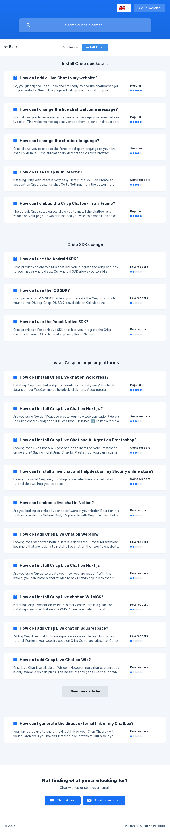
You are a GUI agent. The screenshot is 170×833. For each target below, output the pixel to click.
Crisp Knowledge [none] (152, 825)
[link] (85, 84)
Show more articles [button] (85, 691)
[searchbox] (85, 25)
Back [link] (13, 47)
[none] (124, 8)
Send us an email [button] (107, 800)
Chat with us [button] (66, 800)
